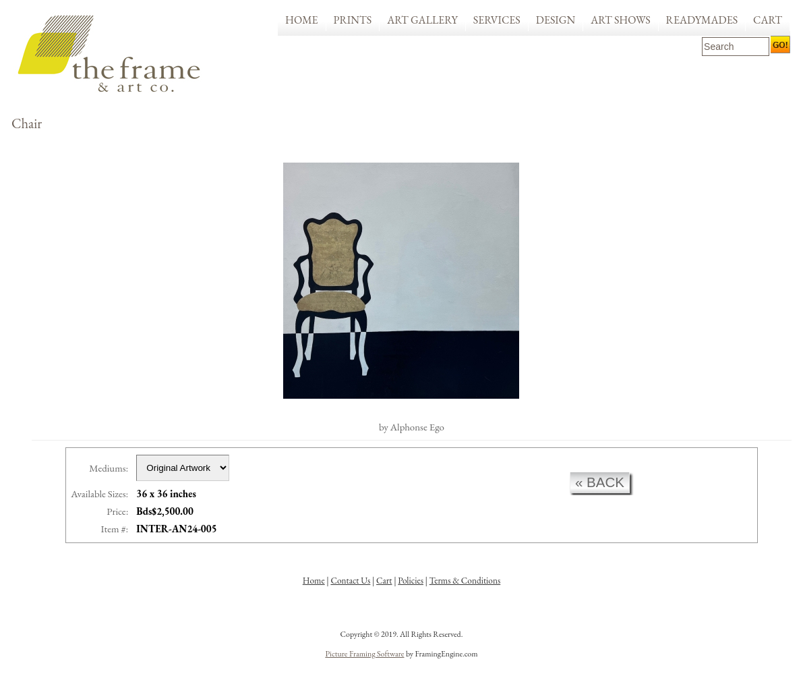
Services (497, 20)
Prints (353, 20)
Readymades (702, 20)
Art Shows (620, 20)
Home (301, 20)
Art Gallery (422, 20)
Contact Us (350, 580)
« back (599, 482)
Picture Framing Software (364, 653)
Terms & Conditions (465, 580)
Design (555, 20)
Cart (767, 20)
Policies (410, 580)
